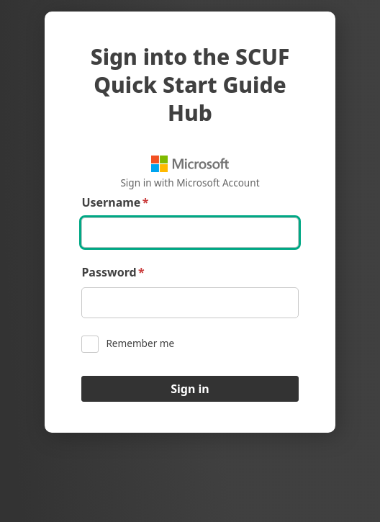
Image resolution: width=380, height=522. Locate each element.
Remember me (127, 344)
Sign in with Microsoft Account (189, 172)
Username (114, 202)
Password (112, 272)
